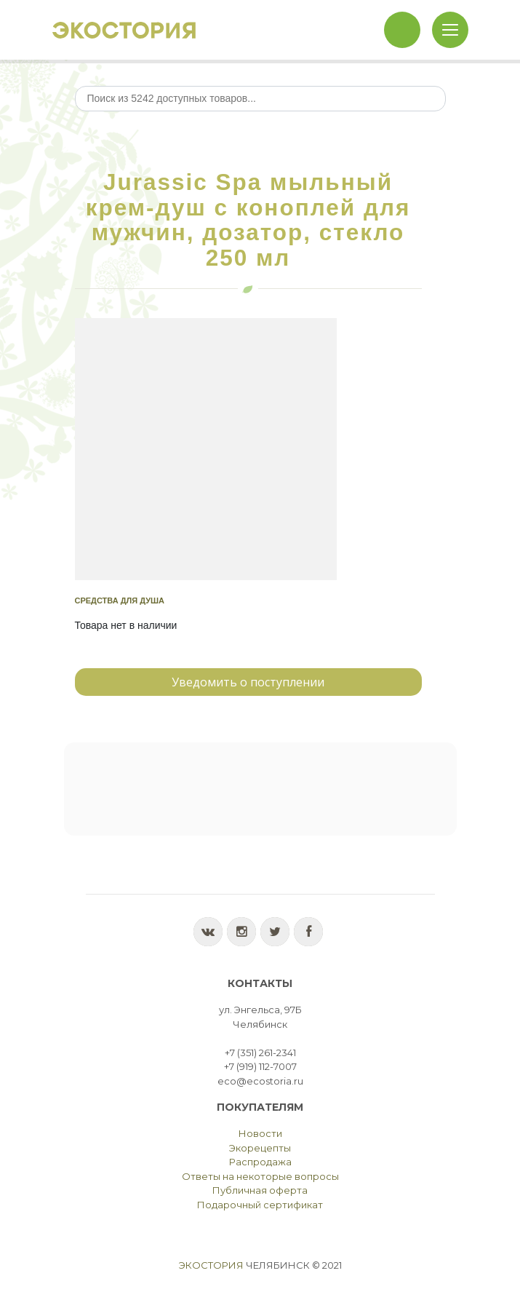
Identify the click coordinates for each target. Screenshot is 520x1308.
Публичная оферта (260, 1190)
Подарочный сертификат (260, 1204)
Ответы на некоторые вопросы (260, 1176)
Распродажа (260, 1162)
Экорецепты (260, 1148)
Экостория (211, 1265)
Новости (260, 1133)
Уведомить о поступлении (248, 682)
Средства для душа (120, 600)
